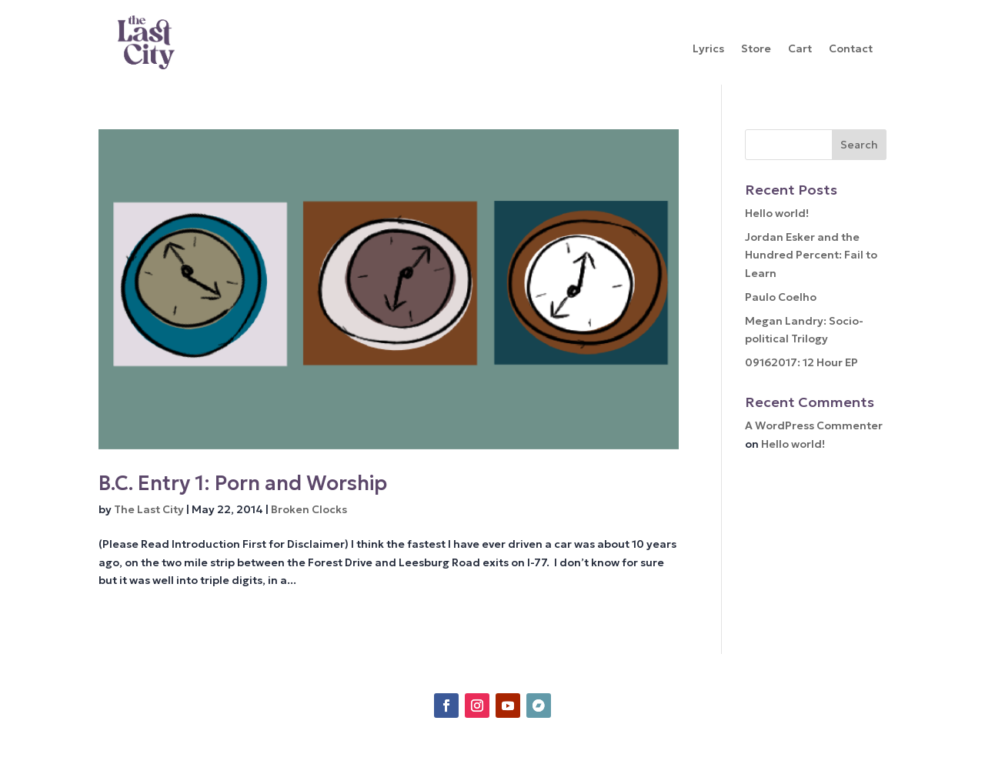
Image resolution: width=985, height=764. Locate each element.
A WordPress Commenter (814, 425)
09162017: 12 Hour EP (801, 362)
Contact (851, 49)
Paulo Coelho (780, 297)
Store (756, 49)
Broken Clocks (309, 509)
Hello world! (777, 213)
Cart (800, 49)
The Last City (149, 509)
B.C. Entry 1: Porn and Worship (242, 483)
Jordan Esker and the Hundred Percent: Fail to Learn (811, 255)
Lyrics (708, 49)
